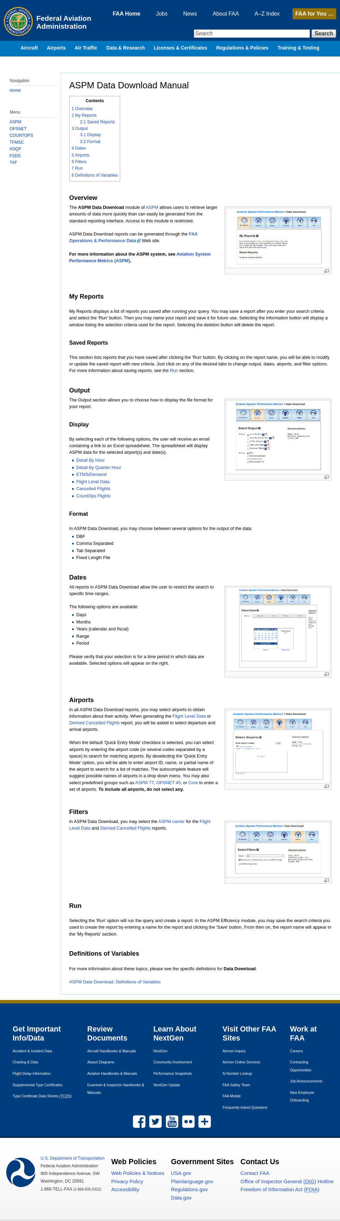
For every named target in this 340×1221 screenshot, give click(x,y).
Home (15, 90)
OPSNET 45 (169, 782)
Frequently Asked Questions (245, 1108)
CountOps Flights (94, 495)
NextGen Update (166, 1085)
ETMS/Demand (92, 474)
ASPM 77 (145, 782)
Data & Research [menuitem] (125, 50)
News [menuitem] (187, 14)
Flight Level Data (93, 481)
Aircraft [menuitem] (29, 50)
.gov (181, 1173)
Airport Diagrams (100, 1062)
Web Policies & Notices (137, 1173)
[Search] (250, 33)
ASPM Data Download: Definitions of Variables (115, 981)
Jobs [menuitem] (157, 14)
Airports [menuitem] (56, 50)
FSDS (15, 155)
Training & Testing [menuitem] (298, 50)
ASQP (15, 149)
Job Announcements (306, 1081)
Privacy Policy (127, 1182)
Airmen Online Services (241, 1062)
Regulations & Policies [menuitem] (242, 50)
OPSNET (18, 128)
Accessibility (125, 1190)
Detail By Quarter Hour (99, 467)
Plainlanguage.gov (192, 1182)
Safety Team (236, 1085)
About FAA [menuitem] (223, 14)
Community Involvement (172, 1062)
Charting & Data (25, 1062)
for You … (314, 14)
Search (324, 33)
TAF (13, 162)
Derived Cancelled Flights (95, 722)
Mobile (232, 1096)
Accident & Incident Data (32, 1051)
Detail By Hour (91, 460)
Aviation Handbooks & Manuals (112, 1074)
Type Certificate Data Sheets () (42, 1096)
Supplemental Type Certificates (38, 1085)
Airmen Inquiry (234, 1051)
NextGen (160, 1051)
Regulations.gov (189, 1190)
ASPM (152, 207)
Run (174, 370)
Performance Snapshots (172, 1074)
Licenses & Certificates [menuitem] (180, 50)
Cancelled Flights (93, 488)
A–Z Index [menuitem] (265, 14)
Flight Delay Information (32, 1074)
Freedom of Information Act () (280, 1190)
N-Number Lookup (237, 1074)
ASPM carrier (172, 821)
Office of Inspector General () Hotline (287, 1182)
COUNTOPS (21, 135)
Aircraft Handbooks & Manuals (111, 1051)
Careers (296, 1051)
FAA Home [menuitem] (121, 14)
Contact (255, 1173)
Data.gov (181, 1198)
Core (193, 782)
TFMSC (17, 142)
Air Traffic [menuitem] (86, 50)
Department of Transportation (73, 1158)
